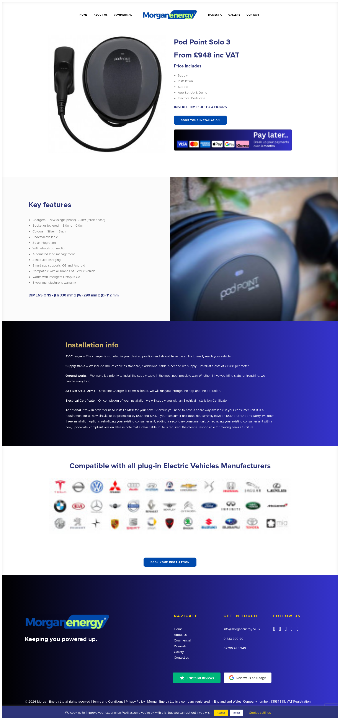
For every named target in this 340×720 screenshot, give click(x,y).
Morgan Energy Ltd (50, 702)
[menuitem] (84, 14)
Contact (253, 14)
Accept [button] (221, 713)
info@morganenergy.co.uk (242, 629)
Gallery (234, 14)
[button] (274, 630)
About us (101, 14)
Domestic (215, 14)
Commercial (123, 14)
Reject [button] (236, 713)
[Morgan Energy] (170, 15)
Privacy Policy (135, 702)
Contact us (181, 657)
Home (84, 14)
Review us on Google (247, 677)
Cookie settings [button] (260, 713)
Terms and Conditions (108, 702)
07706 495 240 (235, 648)
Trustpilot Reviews (197, 677)
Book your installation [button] (200, 120)
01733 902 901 (234, 639)
